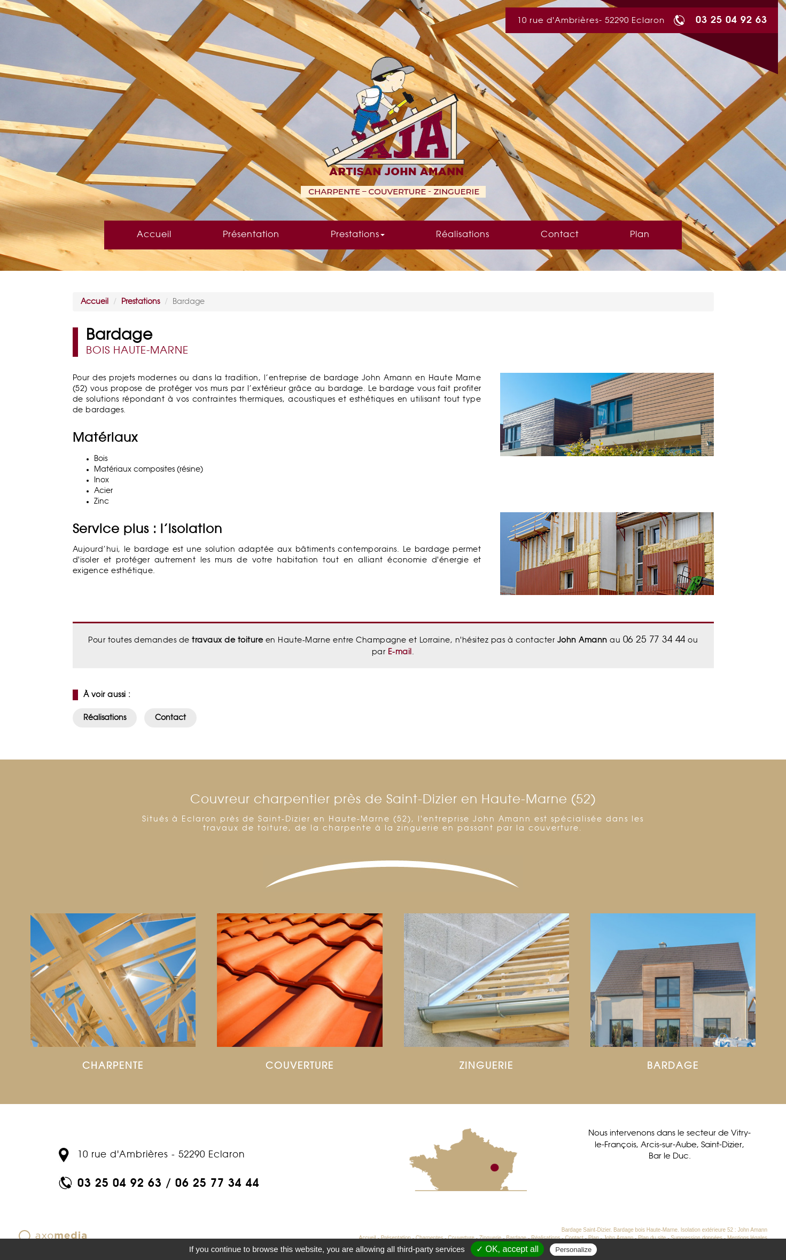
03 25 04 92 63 (731, 19)
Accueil (154, 234)
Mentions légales (747, 1238)
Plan (640, 234)
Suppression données (696, 1238)
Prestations (358, 234)
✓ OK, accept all (507, 1249)
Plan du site (652, 1238)
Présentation (251, 234)
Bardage (516, 1238)
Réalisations (462, 234)
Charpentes (429, 1238)
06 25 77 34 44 (217, 1182)
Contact (560, 234)
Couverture (461, 1238)
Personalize (573, 1250)
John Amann (619, 1238)
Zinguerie (490, 1238)
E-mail (398, 652)
